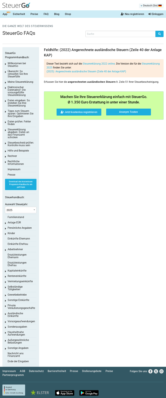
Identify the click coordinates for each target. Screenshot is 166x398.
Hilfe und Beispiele (18, 150)
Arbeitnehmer (15, 249)
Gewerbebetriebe (17, 294)
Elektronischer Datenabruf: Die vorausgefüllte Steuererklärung (17, 91)
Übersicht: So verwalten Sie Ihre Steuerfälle (18, 74)
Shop (68, 14)
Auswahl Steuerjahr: (16, 204)
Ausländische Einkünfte (15, 315)
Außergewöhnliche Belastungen (18, 341)
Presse (11, 174)
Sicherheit (19, 14)
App (5, 14)
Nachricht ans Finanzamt (16, 355)
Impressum (14, 169)
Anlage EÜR (14, 222)
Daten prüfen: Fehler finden (19, 123)
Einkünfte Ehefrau (18, 243)
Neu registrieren (132, 14)
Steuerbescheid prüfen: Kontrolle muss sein (21, 144)
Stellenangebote (91, 371)
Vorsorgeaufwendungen (21, 321)
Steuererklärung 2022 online (99, 63)
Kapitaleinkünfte (17, 270)
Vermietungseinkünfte (20, 281)
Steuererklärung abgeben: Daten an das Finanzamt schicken (18, 133)
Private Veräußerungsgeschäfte (21, 307)
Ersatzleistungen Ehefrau (17, 264)
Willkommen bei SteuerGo (17, 64)
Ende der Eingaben (18, 361)
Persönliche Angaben (20, 227)
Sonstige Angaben (18, 348)
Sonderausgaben (17, 326)
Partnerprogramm (13, 375)
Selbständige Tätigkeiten (15, 288)
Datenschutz (36, 371)
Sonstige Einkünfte (18, 300)
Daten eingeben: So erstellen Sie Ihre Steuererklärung (19, 103)
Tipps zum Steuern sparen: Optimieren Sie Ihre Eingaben (20, 113)
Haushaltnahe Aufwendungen (16, 333)
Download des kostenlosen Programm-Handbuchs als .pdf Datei (21, 184)
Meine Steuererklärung (20, 81)
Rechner (12, 156)
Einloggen (155, 14)
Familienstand (16, 217)
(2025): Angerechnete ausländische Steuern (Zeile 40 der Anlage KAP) (86, 71)
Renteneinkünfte (17, 276)
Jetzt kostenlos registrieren (79, 112)
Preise (34, 14)
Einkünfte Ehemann (19, 238)
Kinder (11, 233)
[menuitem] (151, 6)
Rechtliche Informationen (16, 163)
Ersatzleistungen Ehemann (17, 256)
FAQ (46, 14)
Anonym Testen (128, 111)
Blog (56, 14)
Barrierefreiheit (57, 371)
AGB (22, 371)
